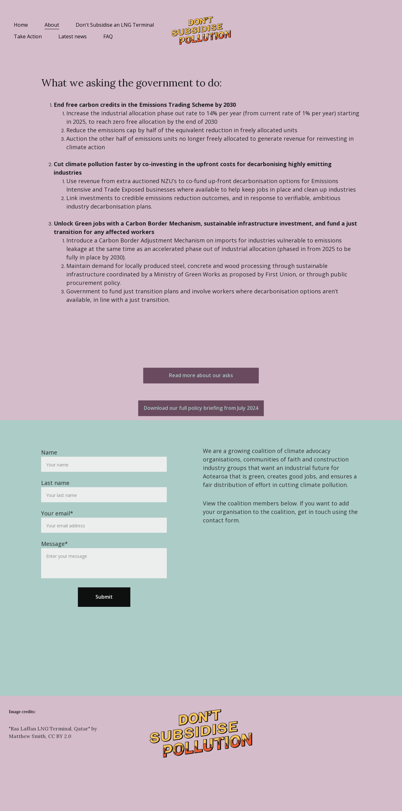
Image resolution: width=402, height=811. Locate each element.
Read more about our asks (201, 376)
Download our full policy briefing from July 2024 (201, 409)
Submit (104, 610)
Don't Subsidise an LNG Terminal (115, 25)
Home (21, 25)
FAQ (108, 36)
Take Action (28, 36)
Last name (55, 496)
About (52, 25)
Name (49, 466)
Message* (54, 557)
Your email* (57, 527)
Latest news (72, 36)
